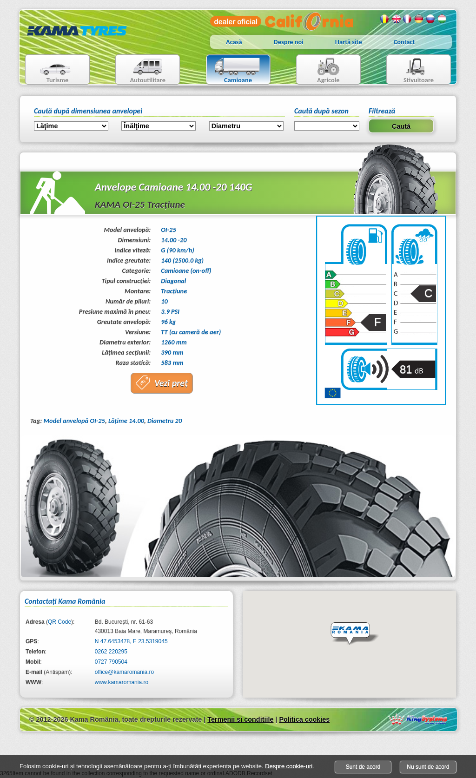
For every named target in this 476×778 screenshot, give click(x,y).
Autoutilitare (140, 70)
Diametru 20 (164, 420)
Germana (419, 19)
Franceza (407, 19)
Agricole (319, 70)
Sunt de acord (363, 767)
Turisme (49, 70)
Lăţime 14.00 (126, 420)
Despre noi (289, 42)
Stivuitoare (410, 70)
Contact (404, 42)
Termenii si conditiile (240, 719)
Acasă (234, 42)
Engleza (396, 19)
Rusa (431, 19)
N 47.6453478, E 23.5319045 (131, 641)
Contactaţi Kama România (65, 601)
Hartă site (348, 42)
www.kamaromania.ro (121, 682)
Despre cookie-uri (288, 766)
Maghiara (442, 19)
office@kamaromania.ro (124, 672)
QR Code (59, 622)
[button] (355, 634)
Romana (384, 19)
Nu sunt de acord (428, 767)
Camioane (234, 70)
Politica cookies (304, 719)
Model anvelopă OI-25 (74, 420)
